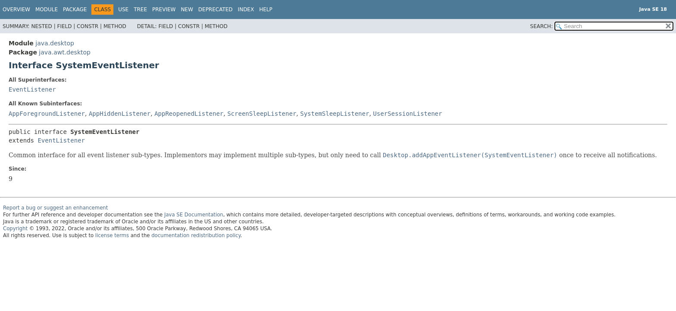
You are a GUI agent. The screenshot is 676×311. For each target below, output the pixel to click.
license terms (112, 235)
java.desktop (54, 43)
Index (246, 9)
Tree (140, 9)
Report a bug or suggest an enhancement (55, 208)
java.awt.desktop (65, 52)
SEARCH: (541, 26)
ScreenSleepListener (261, 113)
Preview (163, 9)
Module (46, 9)
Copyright (15, 228)
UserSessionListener (407, 113)
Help (265, 9)
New (187, 9)
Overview (16, 9)
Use (123, 9)
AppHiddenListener (119, 113)
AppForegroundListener (47, 113)
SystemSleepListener (334, 113)
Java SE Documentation (193, 215)
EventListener (32, 89)
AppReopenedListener (188, 113)
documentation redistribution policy (195, 235)
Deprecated (215, 9)
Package (75, 9)
